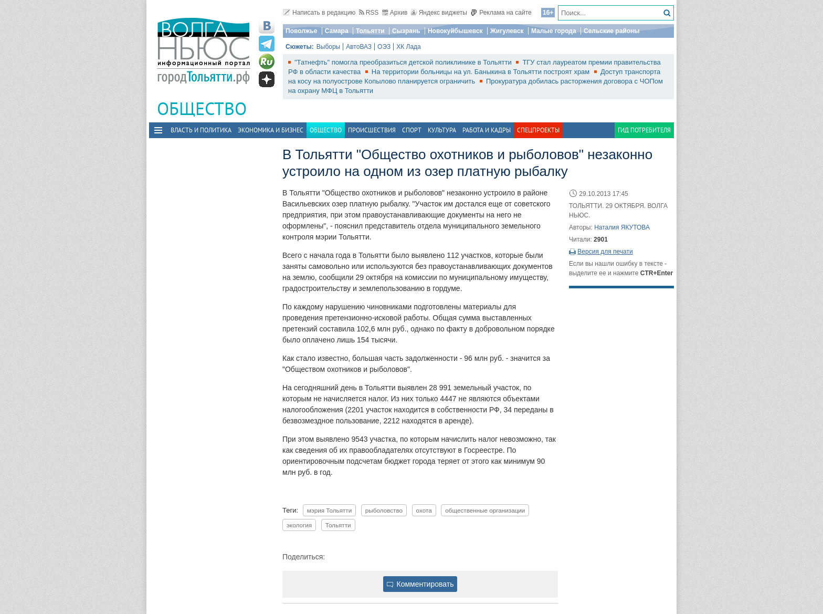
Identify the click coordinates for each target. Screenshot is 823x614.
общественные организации (485, 510)
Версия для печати (604, 251)
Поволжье (301, 31)
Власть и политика (201, 130)
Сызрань (406, 31)
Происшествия (372, 130)
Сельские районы (612, 31)
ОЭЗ (384, 46)
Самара (337, 31)
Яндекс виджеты (439, 12)
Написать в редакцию (319, 12)
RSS (369, 12)
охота (424, 510)
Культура (442, 130)
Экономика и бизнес (270, 130)
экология (299, 525)
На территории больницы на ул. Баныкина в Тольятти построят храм (482, 72)
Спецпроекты (538, 130)
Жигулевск (507, 31)
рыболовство (384, 510)
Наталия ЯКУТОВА (622, 227)
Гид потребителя (644, 130)
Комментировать (420, 584)
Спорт (411, 130)
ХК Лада (408, 46)
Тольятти (370, 31)
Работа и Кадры (486, 130)
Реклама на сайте (501, 12)
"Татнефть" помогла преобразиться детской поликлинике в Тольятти (403, 62)
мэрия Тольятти (329, 510)
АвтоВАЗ (359, 46)
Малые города (553, 31)
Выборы (328, 46)
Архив (395, 12)
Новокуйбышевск (455, 31)
